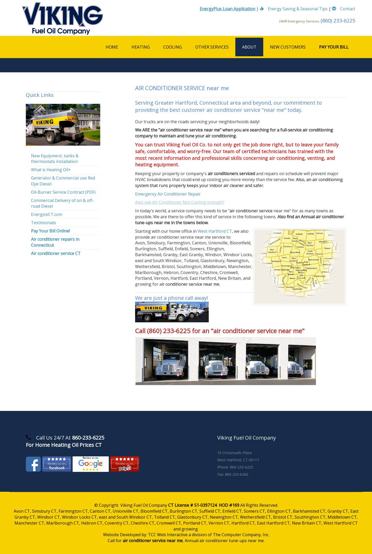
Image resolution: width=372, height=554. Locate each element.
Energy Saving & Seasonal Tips (294, 9)
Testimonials (43, 222)
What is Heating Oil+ (51, 170)
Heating (140, 47)
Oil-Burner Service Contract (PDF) (63, 192)
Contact (343, 9)
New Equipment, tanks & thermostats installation (55, 159)
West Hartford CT (215, 231)
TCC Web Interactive (168, 534)
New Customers (288, 47)
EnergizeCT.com (46, 214)
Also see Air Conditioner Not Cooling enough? (179, 202)
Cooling (172, 47)
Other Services (212, 47)
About (249, 47)
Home (112, 47)
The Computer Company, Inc (240, 534)
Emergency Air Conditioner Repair (168, 194)
